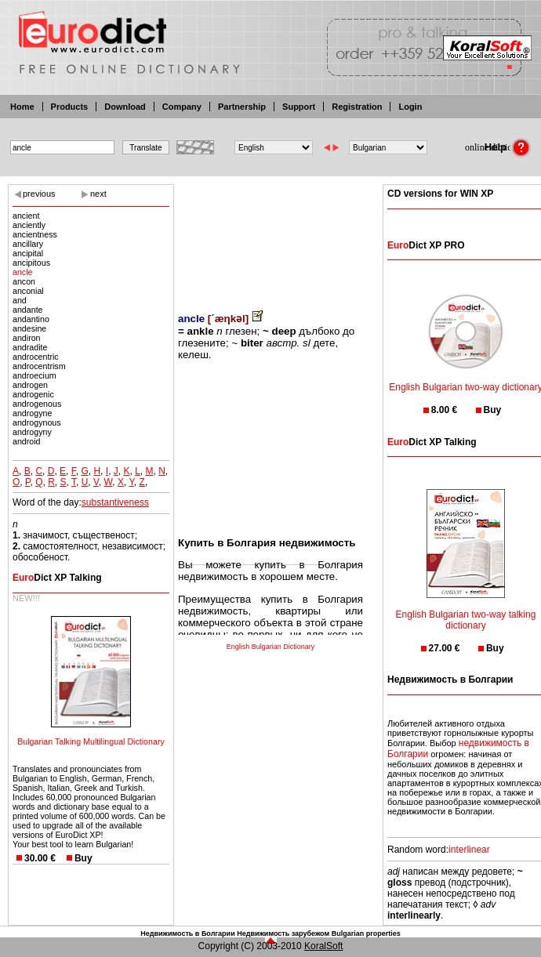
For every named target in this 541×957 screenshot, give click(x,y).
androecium (34, 375)
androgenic (33, 394)
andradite (30, 347)
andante (28, 309)
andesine (29, 328)
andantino (31, 319)
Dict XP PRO (425, 245)
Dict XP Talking (57, 577)
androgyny (32, 432)
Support (298, 106)
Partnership (242, 106)
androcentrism (39, 366)
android (27, 441)
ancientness (35, 234)
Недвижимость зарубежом (283, 933)
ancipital (28, 253)
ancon (24, 281)
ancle (22, 272)
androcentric (36, 356)
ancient (26, 215)
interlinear (469, 849)
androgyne (32, 413)
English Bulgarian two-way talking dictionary (466, 610)
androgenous (37, 403)
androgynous (37, 422)
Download (125, 106)
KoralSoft (323, 946)
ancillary (28, 243)
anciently (29, 225)
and (20, 300)
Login (410, 106)
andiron (27, 338)
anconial (28, 290)
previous (39, 193)
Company (182, 106)
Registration (357, 106)
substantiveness (115, 502)
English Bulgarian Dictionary (271, 647)
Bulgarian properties (366, 933)
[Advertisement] (270, 237)
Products (70, 106)
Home (22, 106)
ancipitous (31, 262)
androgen (30, 385)
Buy (83, 858)
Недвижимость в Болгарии (187, 933)
